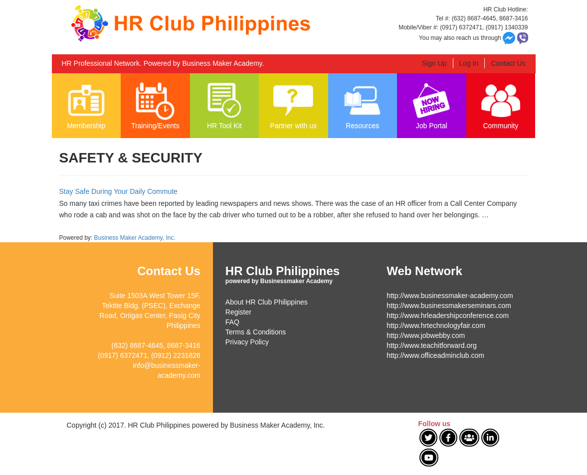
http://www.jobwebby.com (426, 335)
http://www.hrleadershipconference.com (448, 315)
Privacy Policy (247, 342)
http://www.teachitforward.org (432, 345)
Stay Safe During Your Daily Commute (118, 191)
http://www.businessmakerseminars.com (449, 306)
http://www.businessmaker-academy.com (450, 296)
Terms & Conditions (255, 332)
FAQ (232, 322)
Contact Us (508, 63)
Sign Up (434, 63)
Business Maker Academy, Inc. (135, 237)
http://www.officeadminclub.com (435, 355)
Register (238, 312)
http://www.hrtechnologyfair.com (436, 325)
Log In (468, 63)
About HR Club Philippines (266, 302)
